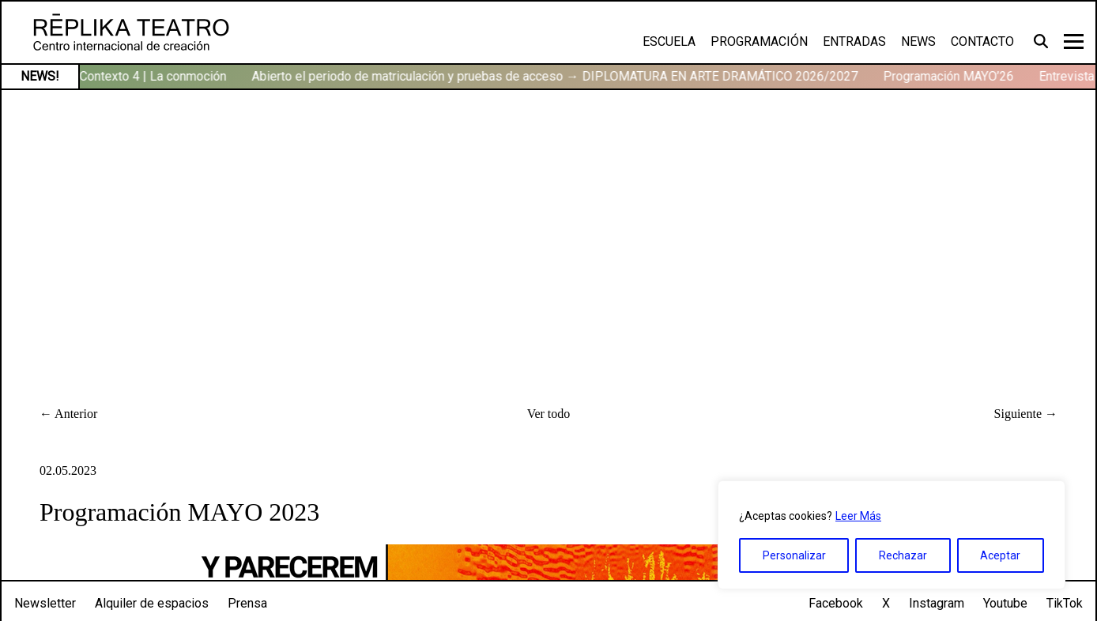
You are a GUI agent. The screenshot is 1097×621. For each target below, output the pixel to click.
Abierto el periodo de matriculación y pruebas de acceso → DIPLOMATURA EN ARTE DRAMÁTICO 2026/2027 (557, 76)
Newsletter (45, 603)
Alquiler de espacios (152, 603)
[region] (891, 534)
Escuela (669, 41)
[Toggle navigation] (1074, 41)
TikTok (1064, 603)
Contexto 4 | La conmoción (155, 76)
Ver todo (549, 413)
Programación (759, 41)
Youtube (1005, 603)
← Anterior (68, 413)
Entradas (854, 41)
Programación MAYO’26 (951, 76)
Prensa (247, 603)
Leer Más (858, 516)
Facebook (836, 603)
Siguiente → (1025, 413)
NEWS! (40, 76)
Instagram (936, 603)
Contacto (982, 41)
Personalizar (794, 555)
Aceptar (1000, 555)
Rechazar (903, 555)
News (918, 41)
